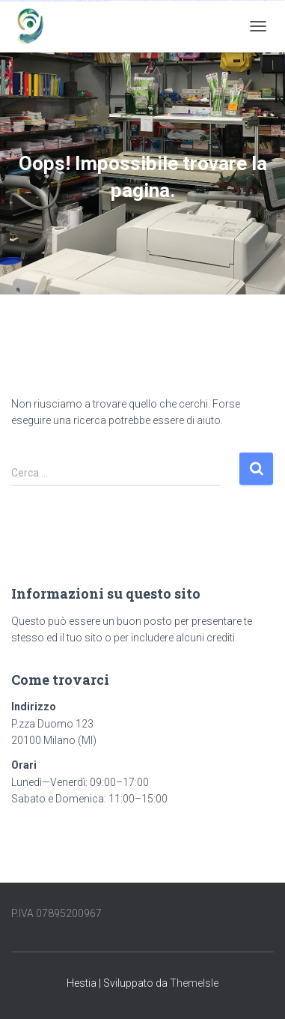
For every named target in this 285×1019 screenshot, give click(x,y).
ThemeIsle (194, 983)
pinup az (188, 0)
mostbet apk (253, 0)
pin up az (224, 0)
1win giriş (144, 0)
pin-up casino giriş (195, 0)
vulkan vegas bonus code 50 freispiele (123, 0)
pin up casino (180, 0)
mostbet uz (235, 0)
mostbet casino (279, 0)
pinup (175, 0)
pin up (172, 0)
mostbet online (270, 0)
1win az (140, 0)
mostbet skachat (244, 0)
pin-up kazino (209, 0)
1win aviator (149, 0)
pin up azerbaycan (217, 0)
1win (135, 0)
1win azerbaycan (160, 0)
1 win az (154, 0)
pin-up (184, 0)
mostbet (229, 0)
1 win (137, 0)
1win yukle (168, 0)
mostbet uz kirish (261, 0)
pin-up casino (202, 0)
